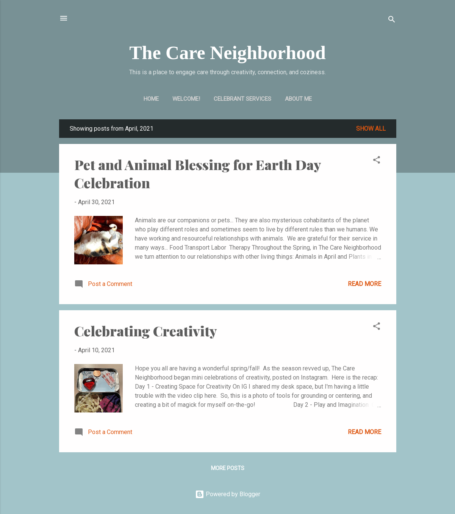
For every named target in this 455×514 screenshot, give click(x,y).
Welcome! (186, 98)
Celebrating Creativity (145, 331)
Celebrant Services (242, 98)
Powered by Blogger (227, 494)
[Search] (391, 20)
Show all (371, 128)
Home (151, 98)
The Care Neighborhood (227, 52)
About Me (298, 98)
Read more (364, 283)
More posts (227, 468)
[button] (376, 161)
